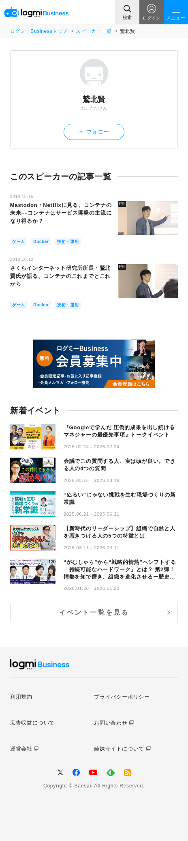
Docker (41, 241)
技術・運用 (68, 241)
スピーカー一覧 (93, 31)
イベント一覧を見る (94, 612)
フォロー (94, 131)
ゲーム (18, 241)
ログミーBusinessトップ (39, 31)
